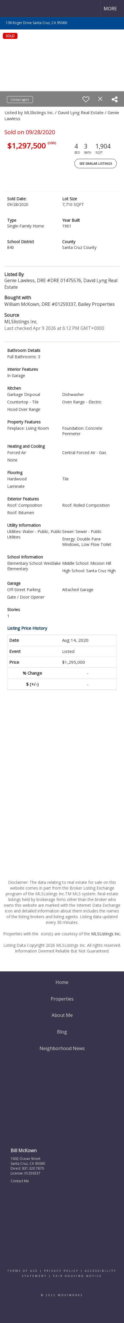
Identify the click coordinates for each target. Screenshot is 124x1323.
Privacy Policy (61, 1271)
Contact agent (20, 100)
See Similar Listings (95, 163)
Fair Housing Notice (77, 1276)
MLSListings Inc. (106, 933)
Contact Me (20, 1181)
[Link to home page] (9, 8)
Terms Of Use (22, 1271)
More (110, 8)
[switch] (86, 99)
